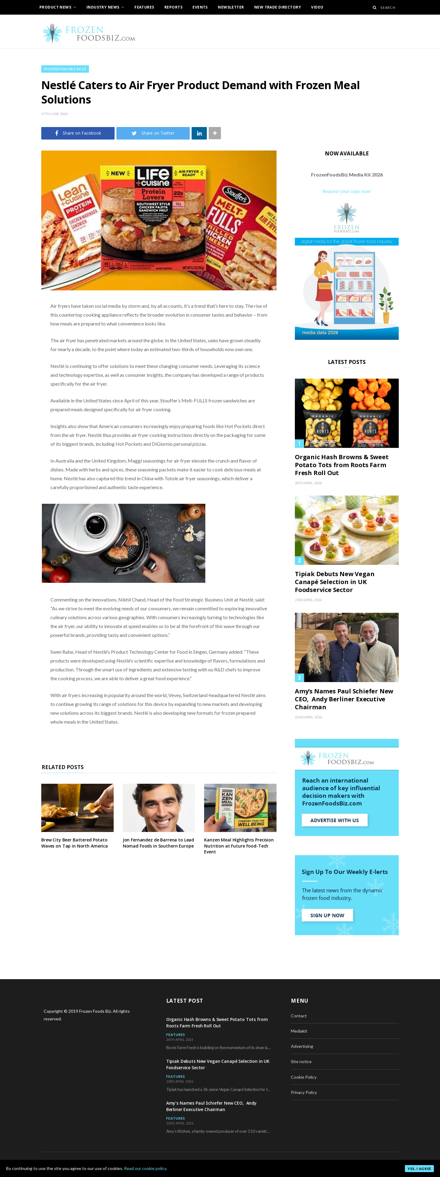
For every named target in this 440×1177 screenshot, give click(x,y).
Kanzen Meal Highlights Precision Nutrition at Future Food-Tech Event (239, 846)
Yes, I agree (419, 1169)
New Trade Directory (277, 7)
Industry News (102, 7)
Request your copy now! (346, 191)
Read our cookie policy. (145, 1168)
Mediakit (299, 1031)
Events (200, 7)
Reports (173, 7)
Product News (55, 7)
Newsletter (231, 7)
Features (144, 7)
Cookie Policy (304, 1077)
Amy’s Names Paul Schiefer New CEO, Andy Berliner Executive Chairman (344, 699)
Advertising (302, 1046)
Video (317, 7)
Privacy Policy (304, 1092)
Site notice (301, 1061)
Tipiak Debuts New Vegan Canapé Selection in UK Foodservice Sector (334, 582)
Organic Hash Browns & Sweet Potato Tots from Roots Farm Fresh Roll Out (342, 465)
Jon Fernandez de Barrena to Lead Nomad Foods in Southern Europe (158, 843)
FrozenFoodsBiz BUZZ (65, 69)
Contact (299, 1015)
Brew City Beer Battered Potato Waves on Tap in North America (74, 843)
